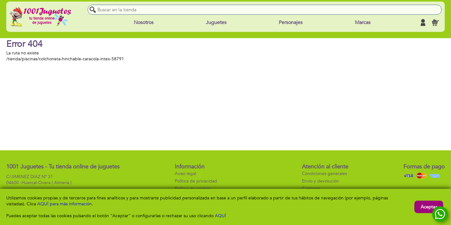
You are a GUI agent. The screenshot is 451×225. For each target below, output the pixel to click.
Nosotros (143, 22)
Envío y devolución (320, 181)
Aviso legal (185, 174)
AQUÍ (220, 216)
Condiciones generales (324, 174)
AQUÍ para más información (64, 204)
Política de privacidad (196, 181)
